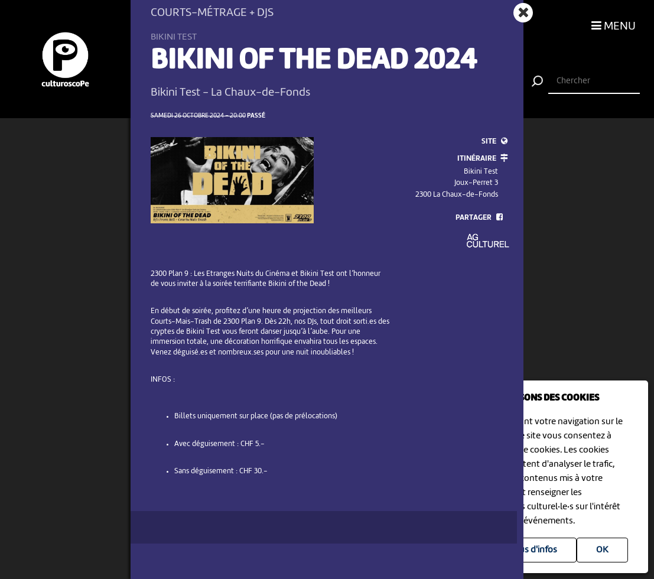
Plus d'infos (534, 550)
